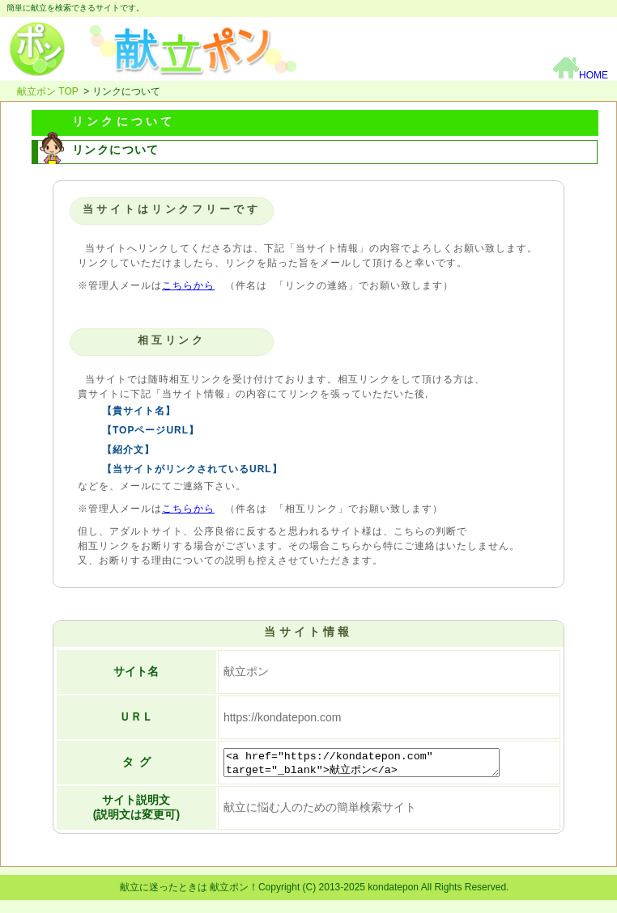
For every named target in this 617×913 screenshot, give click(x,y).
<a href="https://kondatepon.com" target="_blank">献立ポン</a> (375, 763)
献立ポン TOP (48, 91)
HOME (580, 75)
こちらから (188, 285)
